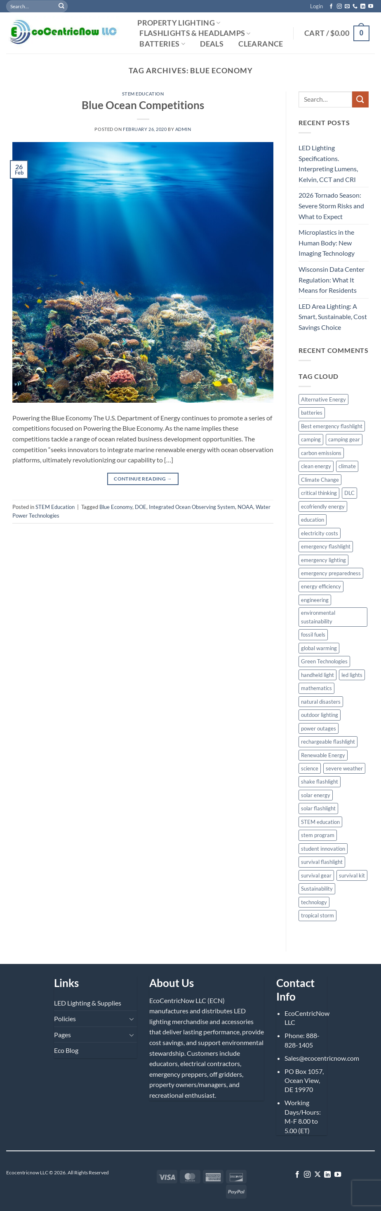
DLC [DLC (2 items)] (349, 493)
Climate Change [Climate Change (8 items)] (320, 479)
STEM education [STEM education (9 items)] (320, 822)
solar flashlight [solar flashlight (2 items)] (318, 808)
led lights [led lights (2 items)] (351, 675)
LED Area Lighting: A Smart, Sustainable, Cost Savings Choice (333, 316)
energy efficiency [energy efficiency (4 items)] (321, 586)
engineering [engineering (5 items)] (315, 600)
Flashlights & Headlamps (195, 33)
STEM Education (143, 93)
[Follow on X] (317, 1174)
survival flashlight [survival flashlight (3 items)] (322, 862)
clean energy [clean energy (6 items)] (316, 466)
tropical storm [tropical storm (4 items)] (317, 915)
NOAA (245, 507)
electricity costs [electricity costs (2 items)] (319, 533)
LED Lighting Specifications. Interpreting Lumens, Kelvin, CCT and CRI (328, 163)
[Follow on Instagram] (339, 6)
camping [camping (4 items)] (311, 439)
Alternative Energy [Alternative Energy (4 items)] (323, 399)
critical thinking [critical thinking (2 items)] (319, 493)
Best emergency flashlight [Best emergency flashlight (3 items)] (331, 426)
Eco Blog (66, 1050)
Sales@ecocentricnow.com (322, 1058)
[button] (316, 6)
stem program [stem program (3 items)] (317, 835)
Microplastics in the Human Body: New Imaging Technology (327, 242)
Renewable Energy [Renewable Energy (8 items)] (323, 755)
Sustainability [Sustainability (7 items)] (317, 888)
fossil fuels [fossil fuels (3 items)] (313, 634)
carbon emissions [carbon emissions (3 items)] (321, 453)
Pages (62, 1034)
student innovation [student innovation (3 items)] (323, 848)
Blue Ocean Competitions (143, 105)
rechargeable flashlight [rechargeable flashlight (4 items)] (328, 741)
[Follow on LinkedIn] (362, 6)
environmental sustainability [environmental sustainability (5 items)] (318, 616)
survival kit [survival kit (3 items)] (352, 875)
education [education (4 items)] (312, 519)
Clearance (260, 44)
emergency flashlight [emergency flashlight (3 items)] (325, 546)
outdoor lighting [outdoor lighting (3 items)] (319, 715)
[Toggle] (132, 1019)
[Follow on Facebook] (331, 6)
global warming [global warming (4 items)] (319, 648)
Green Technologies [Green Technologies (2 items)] (324, 661)
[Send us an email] (347, 6)
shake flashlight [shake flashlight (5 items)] (319, 781)
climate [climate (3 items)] (347, 466)
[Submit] (61, 6)
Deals (211, 44)
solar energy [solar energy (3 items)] (315, 795)
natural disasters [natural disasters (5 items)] (321, 701)
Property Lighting (179, 23)
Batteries (162, 44)
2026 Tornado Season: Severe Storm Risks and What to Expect (331, 205)
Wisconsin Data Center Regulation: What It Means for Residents (332, 279)
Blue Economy (115, 507)
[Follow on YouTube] (370, 6)
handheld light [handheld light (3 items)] (317, 675)
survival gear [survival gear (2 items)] (316, 875)
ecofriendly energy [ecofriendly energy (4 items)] (323, 506)
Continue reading (143, 479)
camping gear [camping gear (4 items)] (344, 439)
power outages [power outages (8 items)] (318, 728)
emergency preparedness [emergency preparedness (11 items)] (331, 573)
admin (183, 129)
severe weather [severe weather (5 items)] (344, 768)
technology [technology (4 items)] (314, 902)
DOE (140, 507)
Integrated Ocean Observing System (192, 507)
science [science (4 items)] (309, 768)
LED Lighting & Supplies (87, 1003)
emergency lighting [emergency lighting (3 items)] (323, 560)
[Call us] (355, 6)
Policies (65, 1018)
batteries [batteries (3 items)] (311, 412)
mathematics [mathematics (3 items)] (316, 688)
